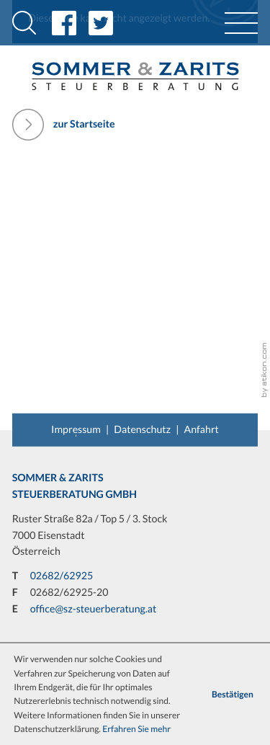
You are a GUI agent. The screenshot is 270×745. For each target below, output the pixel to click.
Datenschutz (142, 429)
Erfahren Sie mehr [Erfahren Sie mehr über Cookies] (136, 728)
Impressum (76, 429)
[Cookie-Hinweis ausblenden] (232, 694)
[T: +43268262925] (61, 576)
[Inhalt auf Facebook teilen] (70, 23)
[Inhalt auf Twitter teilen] (107, 23)
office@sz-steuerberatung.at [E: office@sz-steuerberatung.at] (93, 609)
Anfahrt (201, 429)
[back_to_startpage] (135, 75)
